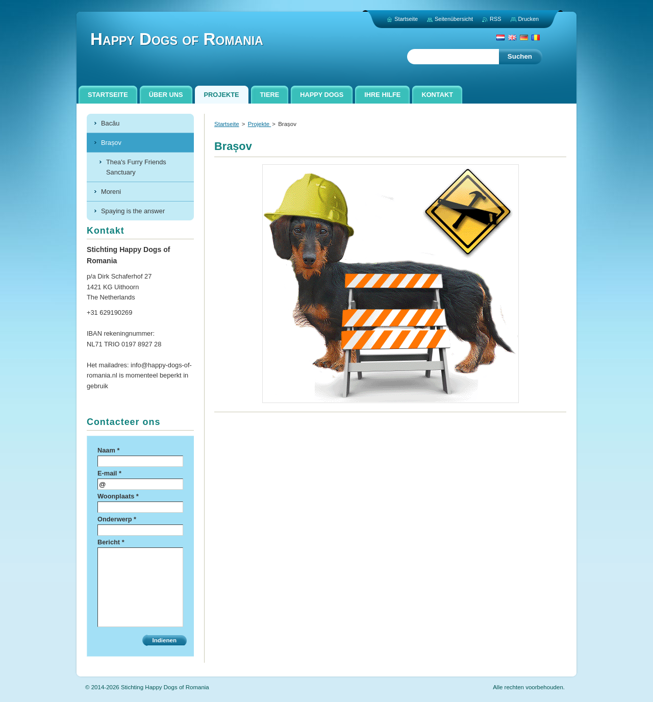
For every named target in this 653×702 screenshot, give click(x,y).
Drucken (528, 19)
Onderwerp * (116, 519)
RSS (495, 19)
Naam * (108, 450)
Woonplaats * (118, 496)
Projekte (259, 124)
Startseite (226, 124)
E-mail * (109, 473)
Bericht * (110, 542)
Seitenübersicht (454, 19)
